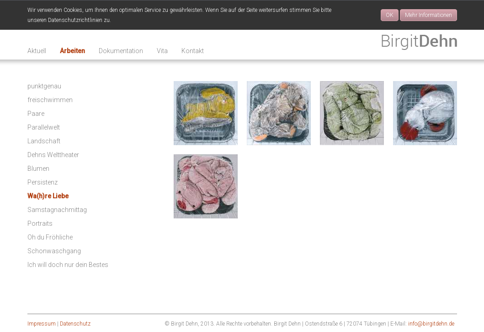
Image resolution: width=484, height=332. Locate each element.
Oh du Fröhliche (50, 237)
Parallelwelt (43, 127)
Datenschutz (75, 324)
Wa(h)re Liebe (48, 196)
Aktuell (36, 50)
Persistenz (42, 182)
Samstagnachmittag (57, 209)
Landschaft (43, 141)
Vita (162, 50)
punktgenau (44, 86)
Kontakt (192, 50)
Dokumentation (121, 50)
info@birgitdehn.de (431, 324)
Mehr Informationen (428, 15)
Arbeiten (72, 50)
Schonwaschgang (54, 251)
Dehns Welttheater (53, 154)
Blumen (38, 168)
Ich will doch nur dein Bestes (67, 264)
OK (390, 15)
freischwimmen (50, 99)
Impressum (41, 324)
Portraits (40, 223)
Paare (35, 113)
